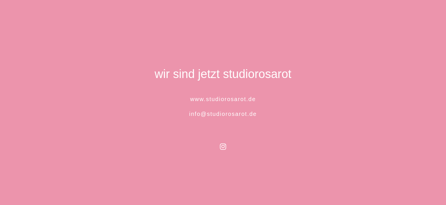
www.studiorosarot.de (223, 99)
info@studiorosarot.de (223, 114)
